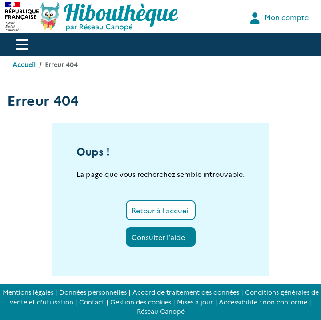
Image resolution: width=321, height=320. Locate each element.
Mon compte (278, 18)
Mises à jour (195, 301)
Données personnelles (93, 292)
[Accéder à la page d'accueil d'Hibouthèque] (109, 16)
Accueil (24, 64)
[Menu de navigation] (22, 44)
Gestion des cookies (140, 301)
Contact (91, 301)
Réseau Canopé (161, 311)
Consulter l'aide (158, 237)
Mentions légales (28, 292)
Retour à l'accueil (161, 210)
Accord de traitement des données (185, 292)
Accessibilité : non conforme (263, 301)
